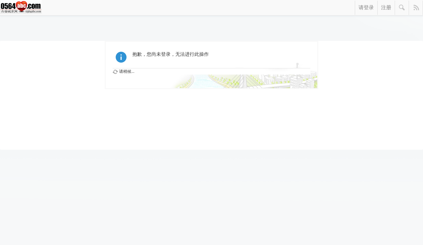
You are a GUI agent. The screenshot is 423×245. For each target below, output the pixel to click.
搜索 (402, 8)
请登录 (366, 7)
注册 (386, 7)
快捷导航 (416, 8)
